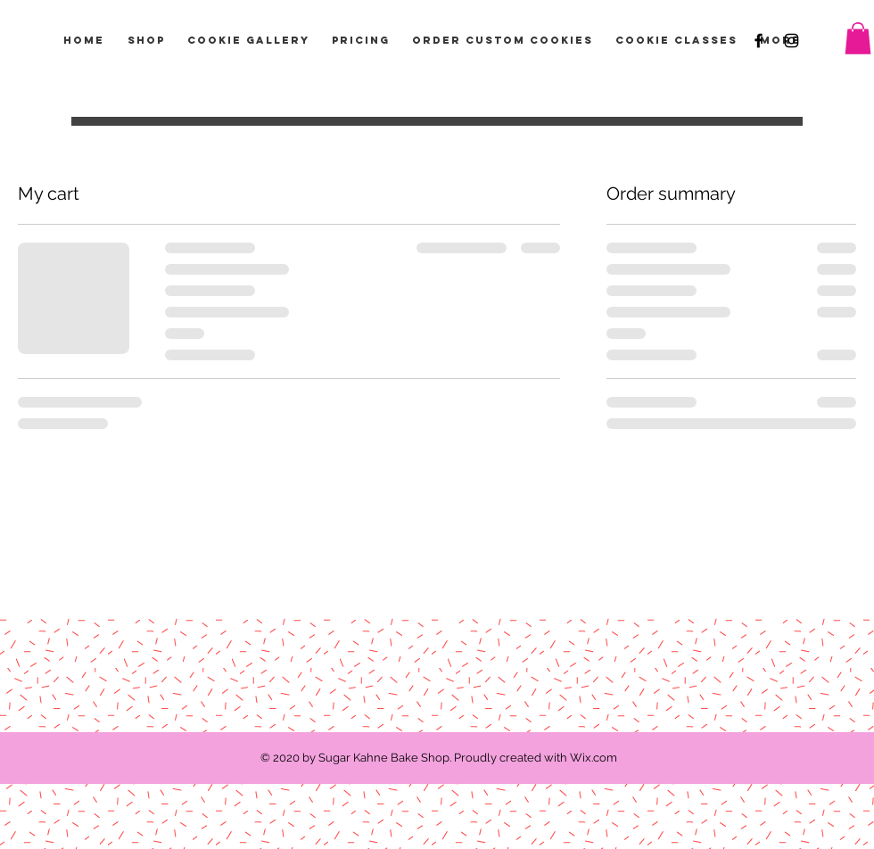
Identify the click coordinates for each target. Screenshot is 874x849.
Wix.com (593, 757)
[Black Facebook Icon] (758, 40)
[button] (858, 38)
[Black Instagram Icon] (791, 40)
